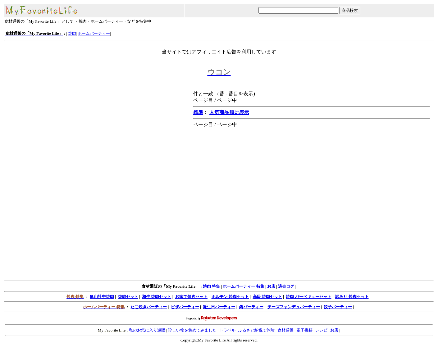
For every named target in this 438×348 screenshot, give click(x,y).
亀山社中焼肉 (102, 296)
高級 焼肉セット (267, 296)
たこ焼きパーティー (148, 306)
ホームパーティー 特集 (243, 286)
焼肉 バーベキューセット (308, 296)
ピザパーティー (185, 306)
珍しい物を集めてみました (192, 330)
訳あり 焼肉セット (351, 296)
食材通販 (285, 330)
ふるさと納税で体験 (256, 330)
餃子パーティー (338, 306)
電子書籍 (304, 330)
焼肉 (72, 33)
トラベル (227, 330)
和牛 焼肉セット (156, 296)
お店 (271, 286)
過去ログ (286, 286)
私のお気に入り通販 (147, 330)
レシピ (321, 330)
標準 (198, 112)
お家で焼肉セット (191, 296)
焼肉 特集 (211, 286)
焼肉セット (128, 296)
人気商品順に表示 (229, 112)
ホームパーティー (94, 33)
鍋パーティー (251, 306)
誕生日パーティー (219, 306)
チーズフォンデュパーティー (293, 306)
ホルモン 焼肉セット (230, 296)
